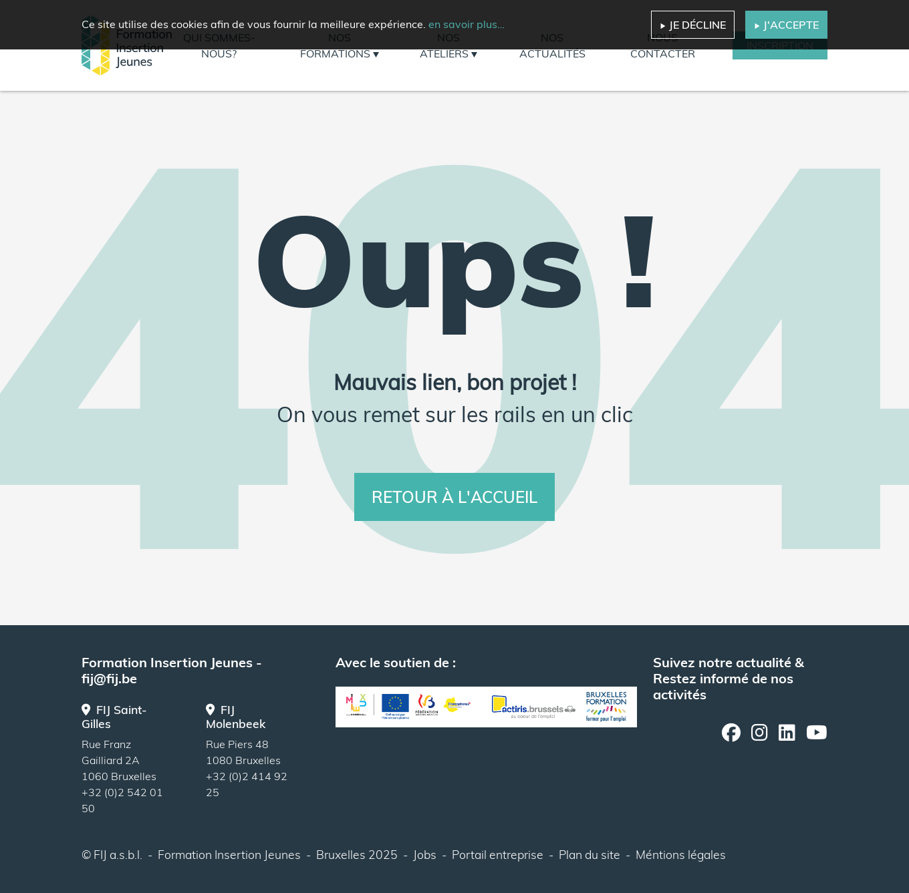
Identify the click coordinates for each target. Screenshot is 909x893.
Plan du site (589, 854)
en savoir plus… (466, 24)
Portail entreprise (497, 854)
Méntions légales (681, 854)
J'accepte (786, 24)
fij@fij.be (109, 678)
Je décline (693, 24)
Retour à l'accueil (454, 497)
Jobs (424, 854)
